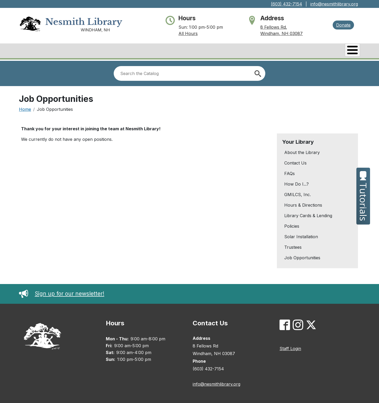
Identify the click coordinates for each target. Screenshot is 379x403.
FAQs (289, 172)
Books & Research (169, 51)
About (129, 51)
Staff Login (290, 347)
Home (25, 108)
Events (272, 51)
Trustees (293, 245)
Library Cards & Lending (308, 214)
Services (302, 51)
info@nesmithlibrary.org (334, 4)
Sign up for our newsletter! (61, 292)
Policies (291, 224)
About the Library (302, 151)
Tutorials (363, 196)
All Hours (188, 33)
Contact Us (295, 161)
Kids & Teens (339, 51)
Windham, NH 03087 (281, 33)
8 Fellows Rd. (273, 27)
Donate (343, 25)
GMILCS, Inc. (297, 193)
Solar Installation (301, 235)
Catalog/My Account (227, 51)
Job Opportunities (302, 256)
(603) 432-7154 (286, 4)
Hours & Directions (303, 203)
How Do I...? (296, 182)
